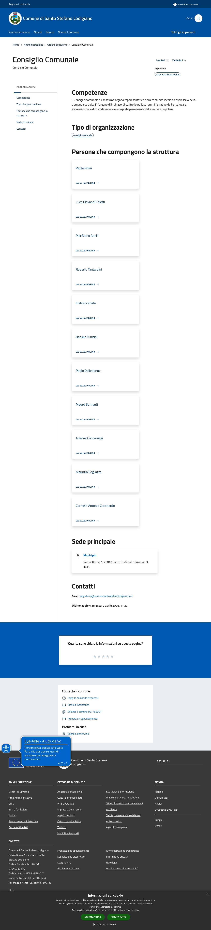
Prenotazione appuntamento (73, 851)
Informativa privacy (117, 857)
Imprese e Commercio (69, 809)
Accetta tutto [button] (93, 917)
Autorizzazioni (114, 821)
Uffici (11, 804)
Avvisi (158, 804)
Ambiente (111, 809)
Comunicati (161, 798)
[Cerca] (198, 18)
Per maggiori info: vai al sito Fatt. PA (30, 883)
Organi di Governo (19, 792)
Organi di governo (57, 45)
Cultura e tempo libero (69, 798)
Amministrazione (33, 45)
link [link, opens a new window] (137, 910)
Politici (12, 815)
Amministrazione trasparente (122, 851)
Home (16, 45)
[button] (105, 924)
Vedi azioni (179, 60)
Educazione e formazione (120, 791)
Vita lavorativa (65, 804)
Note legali (112, 862)
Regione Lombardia (19, 4)
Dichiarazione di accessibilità (122, 868)
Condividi (163, 60)
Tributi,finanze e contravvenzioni (124, 803)
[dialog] (105, 910)
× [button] (207, 894)
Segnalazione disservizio (71, 857)
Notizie (159, 792)
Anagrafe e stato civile (69, 792)
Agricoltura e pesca (117, 827)
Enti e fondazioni (18, 809)
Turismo (61, 827)
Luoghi (159, 820)
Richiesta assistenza (68, 868)
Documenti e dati (18, 827)
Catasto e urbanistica (69, 821)
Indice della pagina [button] (25, 87)
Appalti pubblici (66, 815)
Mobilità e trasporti (68, 833)
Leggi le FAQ (64, 862)
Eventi (158, 826)
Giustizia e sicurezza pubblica (122, 797)
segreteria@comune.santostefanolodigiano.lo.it (106, 596)
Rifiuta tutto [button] (119, 917)
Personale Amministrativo (23, 821)
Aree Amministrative (20, 798)
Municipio (89, 555)
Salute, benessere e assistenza (123, 815)
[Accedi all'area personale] (185, 4)
